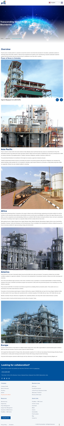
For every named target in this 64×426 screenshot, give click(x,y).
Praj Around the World (5, 394)
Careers (33, 409)
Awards (2, 392)
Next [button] (61, 99)
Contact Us (34, 418)
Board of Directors (5, 388)
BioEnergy (34, 386)
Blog (33, 416)
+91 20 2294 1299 (5, 372)
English (52, 2)
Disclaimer (11, 424)
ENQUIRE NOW (5, 417)
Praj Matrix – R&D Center (6, 412)
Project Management (5, 405)
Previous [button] (57, 99)
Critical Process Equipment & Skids (39, 390)
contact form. (37, 368)
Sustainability (35, 412)
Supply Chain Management (6, 407)
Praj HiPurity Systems (36, 388)
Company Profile (4, 386)
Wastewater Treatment (36, 392)
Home (2, 38)
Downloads (34, 405)
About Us (8, 38)
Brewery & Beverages (36, 394)
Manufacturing (4, 401)
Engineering (3, 403)
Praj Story (3, 390)
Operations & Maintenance (6, 409)
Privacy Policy (4, 424)
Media (33, 407)
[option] (32, 80)
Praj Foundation (35, 414)
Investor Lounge (35, 403)
